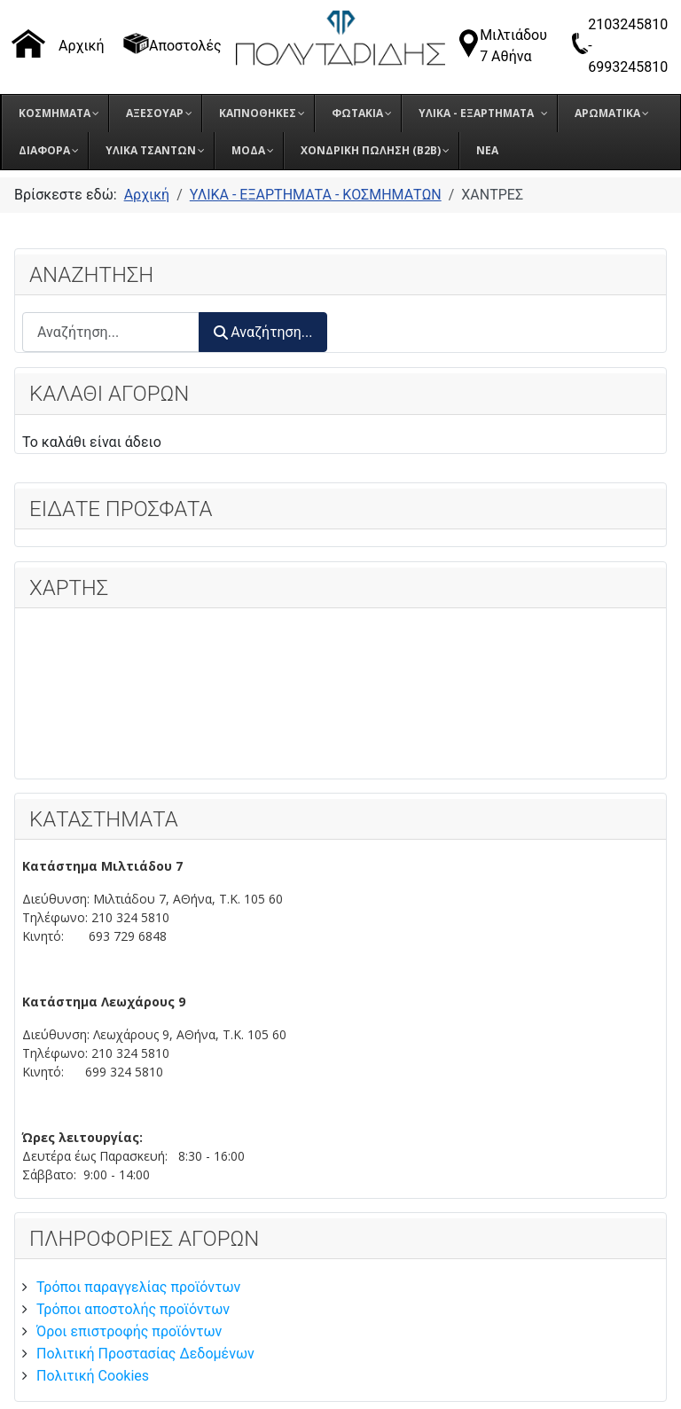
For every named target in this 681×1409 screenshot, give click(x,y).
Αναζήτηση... (263, 332)
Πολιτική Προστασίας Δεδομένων (145, 1353)
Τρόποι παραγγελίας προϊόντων (138, 1287)
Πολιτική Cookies (92, 1375)
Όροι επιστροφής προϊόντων (129, 1331)
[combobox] (111, 332)
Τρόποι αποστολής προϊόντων (133, 1309)
